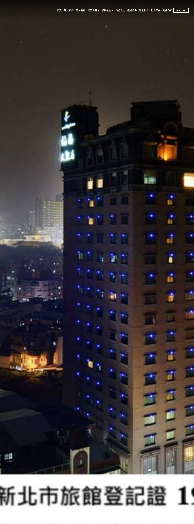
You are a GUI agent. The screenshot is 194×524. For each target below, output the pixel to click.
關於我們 (69, 10)
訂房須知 (156, 10)
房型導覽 (92, 10)
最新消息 (80, 10)
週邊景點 (132, 10)
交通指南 (120, 10)
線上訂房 (144, 10)
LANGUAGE (180, 10)
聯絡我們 (167, 10)
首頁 (59, 10)
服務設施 (106, 10)
